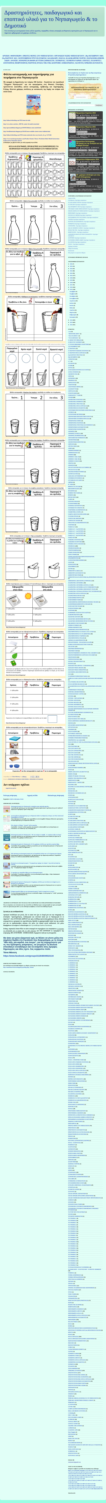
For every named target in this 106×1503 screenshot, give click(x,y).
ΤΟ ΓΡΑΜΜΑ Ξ (72, 1246)
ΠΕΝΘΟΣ (70, 1076)
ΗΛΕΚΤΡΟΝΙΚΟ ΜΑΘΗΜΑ (75, 767)
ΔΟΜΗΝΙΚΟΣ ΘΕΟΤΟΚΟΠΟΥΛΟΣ (77, 629)
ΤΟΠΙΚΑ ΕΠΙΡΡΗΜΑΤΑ (74, 1275)
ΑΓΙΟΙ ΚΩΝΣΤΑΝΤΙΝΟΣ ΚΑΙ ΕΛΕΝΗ (78, 369)
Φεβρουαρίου (73, 314)
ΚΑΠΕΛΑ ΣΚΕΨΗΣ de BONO (76, 833)
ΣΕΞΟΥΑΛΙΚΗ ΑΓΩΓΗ (74, 1153)
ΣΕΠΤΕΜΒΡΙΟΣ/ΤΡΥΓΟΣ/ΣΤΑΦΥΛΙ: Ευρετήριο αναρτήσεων (83, 217)
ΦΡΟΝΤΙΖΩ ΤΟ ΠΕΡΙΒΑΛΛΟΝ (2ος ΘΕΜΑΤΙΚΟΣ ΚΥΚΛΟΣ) (84, 1330)
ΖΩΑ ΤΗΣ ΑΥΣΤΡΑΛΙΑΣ (74, 754)
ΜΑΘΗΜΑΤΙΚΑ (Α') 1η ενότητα (76, 903)
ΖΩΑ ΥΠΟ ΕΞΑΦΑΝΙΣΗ (74, 759)
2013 (71, 322)
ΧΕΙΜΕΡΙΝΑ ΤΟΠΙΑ (73, 1355)
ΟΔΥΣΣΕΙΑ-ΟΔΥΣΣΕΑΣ (74, 986)
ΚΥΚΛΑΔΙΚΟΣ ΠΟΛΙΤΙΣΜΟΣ (76, 873)
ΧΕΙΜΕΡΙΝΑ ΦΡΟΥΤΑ (74, 1358)
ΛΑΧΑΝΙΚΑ (71, 886)
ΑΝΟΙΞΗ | (14, 61)
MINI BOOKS (72, 1434)
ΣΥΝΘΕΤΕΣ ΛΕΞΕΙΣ (74, 1189)
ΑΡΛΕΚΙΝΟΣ (71, 465)
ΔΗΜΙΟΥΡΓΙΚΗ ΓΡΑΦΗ (74, 575)
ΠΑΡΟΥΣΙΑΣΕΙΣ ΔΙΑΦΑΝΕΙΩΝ (76, 1053)
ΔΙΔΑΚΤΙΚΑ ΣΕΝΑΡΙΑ (74, 616)
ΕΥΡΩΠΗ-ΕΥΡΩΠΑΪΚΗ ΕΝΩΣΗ (77, 738)
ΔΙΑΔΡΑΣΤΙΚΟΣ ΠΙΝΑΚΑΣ (75, 595)
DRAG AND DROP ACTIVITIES (76, 1411)
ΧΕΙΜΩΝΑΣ (71, 1364)
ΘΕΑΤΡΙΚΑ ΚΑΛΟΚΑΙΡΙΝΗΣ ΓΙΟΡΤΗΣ (79, 786)
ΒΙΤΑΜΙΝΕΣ (71, 491)
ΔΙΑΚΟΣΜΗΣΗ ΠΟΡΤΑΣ (75, 597)
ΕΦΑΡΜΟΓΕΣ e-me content (75, 740)
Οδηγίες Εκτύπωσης (73, 248)
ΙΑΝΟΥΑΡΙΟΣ (72, 797)
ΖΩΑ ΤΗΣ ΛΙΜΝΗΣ (73, 757)
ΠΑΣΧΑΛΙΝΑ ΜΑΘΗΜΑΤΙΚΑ (76, 1066)
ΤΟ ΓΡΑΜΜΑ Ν (72, 1244)
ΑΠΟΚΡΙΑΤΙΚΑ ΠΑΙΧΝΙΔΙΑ (75, 423)
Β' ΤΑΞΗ (70, 484)
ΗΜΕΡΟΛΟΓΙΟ (72, 780)
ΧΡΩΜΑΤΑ (71, 1394)
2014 (71, 320)
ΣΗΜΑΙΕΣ (71, 1159)
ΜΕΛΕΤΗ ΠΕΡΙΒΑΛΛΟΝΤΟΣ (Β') (77, 914)
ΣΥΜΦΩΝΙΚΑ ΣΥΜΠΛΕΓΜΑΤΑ (77, 1181)
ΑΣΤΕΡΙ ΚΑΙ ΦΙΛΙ (73, 473)
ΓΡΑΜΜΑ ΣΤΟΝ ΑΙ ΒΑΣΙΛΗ (76, 544)
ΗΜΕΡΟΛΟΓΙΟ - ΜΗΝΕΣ (75, 782)
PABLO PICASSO (73, 1438)
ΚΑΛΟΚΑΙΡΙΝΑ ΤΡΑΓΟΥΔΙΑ (76, 820)
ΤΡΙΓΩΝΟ (71, 1281)
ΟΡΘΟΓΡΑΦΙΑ (72, 1001)
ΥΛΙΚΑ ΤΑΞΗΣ (72, 1294)
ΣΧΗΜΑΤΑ (71, 1200)
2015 (71, 289)
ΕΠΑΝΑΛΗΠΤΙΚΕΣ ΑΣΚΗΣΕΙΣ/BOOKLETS (80, 721)
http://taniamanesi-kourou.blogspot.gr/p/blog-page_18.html (18, 967)
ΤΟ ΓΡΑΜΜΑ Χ (72, 1263)
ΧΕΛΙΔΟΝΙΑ (71, 1366)
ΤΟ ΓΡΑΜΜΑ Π (72, 1250)
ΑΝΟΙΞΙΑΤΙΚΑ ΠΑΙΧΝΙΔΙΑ (75, 399)
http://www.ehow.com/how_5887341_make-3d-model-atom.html (21, 124)
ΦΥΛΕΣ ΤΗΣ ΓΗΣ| (44, 63)
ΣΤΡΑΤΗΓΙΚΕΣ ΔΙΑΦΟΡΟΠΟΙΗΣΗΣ (78, 1176)
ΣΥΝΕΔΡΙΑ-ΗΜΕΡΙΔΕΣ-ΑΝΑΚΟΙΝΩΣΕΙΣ (79, 1185)
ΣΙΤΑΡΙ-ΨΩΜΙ (72, 1161)
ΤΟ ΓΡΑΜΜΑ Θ (72, 1233)
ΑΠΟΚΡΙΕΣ (71, 431)
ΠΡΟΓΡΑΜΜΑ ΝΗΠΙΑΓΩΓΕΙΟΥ (77, 1111)
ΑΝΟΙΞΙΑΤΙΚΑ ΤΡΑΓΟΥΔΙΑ (75, 403)
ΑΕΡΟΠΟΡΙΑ (71, 378)
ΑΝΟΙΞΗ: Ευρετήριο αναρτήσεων (76, 219)
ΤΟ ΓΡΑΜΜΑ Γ (72, 1222)
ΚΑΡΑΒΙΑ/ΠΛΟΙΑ (73, 835)
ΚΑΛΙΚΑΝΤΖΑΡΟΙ (73, 816)
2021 (71, 275)
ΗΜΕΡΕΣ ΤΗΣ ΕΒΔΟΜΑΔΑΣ (76, 778)
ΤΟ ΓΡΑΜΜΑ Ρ (72, 1252)
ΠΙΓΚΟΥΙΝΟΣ (72, 1085)
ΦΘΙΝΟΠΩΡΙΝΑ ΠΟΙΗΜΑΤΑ (76, 1309)
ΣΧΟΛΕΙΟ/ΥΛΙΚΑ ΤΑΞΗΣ (75, 1204)
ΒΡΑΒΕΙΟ (70, 495)
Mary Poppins (71, 1432)
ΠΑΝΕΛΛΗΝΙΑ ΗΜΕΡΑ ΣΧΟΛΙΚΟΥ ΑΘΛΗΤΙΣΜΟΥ (82, 1033)
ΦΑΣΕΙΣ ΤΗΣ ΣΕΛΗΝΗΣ (75, 1304)
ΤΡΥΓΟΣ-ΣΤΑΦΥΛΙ (73, 1290)
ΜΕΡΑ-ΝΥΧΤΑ (72, 920)
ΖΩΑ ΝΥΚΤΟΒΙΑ (72, 746)
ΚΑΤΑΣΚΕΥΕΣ (72, 850)
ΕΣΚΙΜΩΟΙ (71, 729)
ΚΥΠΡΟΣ (70, 880)
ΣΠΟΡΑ (70, 1170)
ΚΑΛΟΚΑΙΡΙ (71, 818)
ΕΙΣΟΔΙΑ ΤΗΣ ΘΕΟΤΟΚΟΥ (75, 661)
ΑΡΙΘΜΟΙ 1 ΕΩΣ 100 (73, 459)
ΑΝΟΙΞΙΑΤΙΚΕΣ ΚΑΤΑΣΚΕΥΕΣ (76, 408)
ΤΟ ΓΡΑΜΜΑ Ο (72, 1248)
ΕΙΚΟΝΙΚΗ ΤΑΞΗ (73, 650)
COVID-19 (71, 1406)
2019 (71, 280)
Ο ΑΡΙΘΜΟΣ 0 (72, 963)
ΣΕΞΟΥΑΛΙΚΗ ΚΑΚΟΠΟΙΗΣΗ (76, 1155)
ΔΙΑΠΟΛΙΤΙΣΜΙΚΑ (73, 608)
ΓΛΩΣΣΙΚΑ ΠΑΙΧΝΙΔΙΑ (74, 539)
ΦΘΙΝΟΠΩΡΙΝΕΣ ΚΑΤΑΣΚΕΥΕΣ (77, 1317)
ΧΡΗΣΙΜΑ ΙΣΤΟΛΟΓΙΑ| (93, 63)
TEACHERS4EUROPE (74, 1442)
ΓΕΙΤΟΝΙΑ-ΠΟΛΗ (73, 501)
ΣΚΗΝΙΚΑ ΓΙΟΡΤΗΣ (74, 1164)
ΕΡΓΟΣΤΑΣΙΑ (72, 727)
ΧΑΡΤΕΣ (70, 1351)
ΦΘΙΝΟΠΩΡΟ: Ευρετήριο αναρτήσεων (77, 213)
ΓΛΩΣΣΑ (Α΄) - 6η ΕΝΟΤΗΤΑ (76, 533)
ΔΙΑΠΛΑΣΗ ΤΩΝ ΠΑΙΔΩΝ (75, 606)
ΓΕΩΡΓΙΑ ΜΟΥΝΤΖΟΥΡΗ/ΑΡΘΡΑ (77, 514)
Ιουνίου (72, 305)
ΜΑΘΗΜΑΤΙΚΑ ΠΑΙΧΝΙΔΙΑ (76, 907)
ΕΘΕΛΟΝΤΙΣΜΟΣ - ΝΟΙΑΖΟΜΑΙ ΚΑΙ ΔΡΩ (80, 642)
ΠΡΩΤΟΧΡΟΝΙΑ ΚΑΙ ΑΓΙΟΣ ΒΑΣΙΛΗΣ (78, 1132)
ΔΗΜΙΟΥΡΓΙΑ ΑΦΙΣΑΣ (74, 570)
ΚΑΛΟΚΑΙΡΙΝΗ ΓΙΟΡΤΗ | (76, 58)
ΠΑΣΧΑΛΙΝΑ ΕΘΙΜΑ (74, 1064)
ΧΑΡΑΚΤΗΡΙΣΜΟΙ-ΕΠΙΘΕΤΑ (76, 1349)
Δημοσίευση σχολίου (11, 788)
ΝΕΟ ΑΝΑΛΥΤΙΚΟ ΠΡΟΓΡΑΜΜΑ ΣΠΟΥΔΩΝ (80, 952)
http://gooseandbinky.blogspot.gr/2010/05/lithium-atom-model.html (22, 127)
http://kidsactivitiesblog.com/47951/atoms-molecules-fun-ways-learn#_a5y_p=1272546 (27, 135)
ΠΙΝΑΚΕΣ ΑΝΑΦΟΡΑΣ (74, 1091)
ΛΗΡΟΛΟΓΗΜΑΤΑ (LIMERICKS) (77, 893)
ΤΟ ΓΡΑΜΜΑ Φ (72, 1261)
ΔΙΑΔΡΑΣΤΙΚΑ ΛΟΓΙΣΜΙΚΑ (75, 582)
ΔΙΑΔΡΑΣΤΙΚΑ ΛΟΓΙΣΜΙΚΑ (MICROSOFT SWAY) (81, 589)
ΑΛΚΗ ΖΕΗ (71, 384)
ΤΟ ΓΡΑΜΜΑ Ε (72, 1227)
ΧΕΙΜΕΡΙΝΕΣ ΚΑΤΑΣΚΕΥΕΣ (76, 1362)
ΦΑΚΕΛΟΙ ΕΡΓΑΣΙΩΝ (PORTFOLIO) (78, 1300)
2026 (71, 264)
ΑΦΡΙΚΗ (70, 482)
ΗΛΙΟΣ (70, 769)
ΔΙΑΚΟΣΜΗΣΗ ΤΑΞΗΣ (74, 599)
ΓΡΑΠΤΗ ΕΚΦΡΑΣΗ (73, 550)
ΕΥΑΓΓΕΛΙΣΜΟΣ (73, 731)
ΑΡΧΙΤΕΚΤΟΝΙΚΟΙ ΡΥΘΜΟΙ (76, 471)
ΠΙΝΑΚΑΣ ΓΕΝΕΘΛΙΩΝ (74, 1087)
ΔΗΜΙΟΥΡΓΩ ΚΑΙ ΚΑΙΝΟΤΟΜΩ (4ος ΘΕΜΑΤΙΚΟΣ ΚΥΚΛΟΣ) (85, 577)
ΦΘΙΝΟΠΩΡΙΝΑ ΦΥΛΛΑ (75, 1313)
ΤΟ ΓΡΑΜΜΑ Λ (72, 1239)
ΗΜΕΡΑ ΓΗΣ (71, 774)
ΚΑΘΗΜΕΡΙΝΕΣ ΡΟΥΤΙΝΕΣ (76, 812)
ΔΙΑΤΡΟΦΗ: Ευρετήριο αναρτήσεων (77, 238)
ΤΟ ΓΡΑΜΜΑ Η (72, 1231)
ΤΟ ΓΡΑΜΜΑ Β (72, 1220)
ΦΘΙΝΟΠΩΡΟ (72, 1319)
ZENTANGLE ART (73, 1455)
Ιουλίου (72, 303)
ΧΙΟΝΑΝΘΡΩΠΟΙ (73, 1368)
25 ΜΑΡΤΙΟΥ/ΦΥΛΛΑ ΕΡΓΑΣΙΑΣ (77, 352)
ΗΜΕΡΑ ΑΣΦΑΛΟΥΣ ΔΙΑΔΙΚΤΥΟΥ (77, 771)
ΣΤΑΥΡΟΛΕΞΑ (72, 1172)
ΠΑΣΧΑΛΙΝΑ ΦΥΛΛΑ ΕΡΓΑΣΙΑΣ (77, 1070)
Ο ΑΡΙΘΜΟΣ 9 (72, 982)
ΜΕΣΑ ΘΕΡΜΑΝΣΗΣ (74, 924)
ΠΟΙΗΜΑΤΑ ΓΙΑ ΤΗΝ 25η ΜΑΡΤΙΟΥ (78, 1098)
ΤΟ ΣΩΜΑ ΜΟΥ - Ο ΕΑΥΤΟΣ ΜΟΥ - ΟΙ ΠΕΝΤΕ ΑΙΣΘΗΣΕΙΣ (84, 1269)
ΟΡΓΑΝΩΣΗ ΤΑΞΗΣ (73, 999)
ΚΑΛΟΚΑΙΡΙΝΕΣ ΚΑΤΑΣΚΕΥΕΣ (77, 825)
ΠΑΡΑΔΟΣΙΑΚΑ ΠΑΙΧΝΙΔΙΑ (76, 1039)
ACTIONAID (71, 1404)
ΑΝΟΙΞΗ (70, 397)
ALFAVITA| (79, 63)
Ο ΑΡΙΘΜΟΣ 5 (72, 973)
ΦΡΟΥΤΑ (70, 1332)
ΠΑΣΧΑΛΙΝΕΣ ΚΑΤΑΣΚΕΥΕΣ (76, 1072)
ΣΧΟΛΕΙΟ (71, 1202)
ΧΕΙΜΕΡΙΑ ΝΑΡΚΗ (73, 1353)
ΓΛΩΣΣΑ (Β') (71, 537)
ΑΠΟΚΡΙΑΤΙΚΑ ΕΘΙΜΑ (74, 420)
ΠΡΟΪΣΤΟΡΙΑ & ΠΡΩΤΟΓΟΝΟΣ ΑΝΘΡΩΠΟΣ (80, 1115)
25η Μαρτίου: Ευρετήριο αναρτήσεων (77, 200)
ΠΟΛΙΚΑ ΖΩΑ (72, 1102)
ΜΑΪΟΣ (70, 910)
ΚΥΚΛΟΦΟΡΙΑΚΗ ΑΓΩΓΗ (75, 878)
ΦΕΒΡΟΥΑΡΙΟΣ (72, 1306)
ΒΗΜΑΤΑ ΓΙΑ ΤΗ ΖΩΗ (74, 486)
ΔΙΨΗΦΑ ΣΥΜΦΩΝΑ (74, 625)
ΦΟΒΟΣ (70, 1326)
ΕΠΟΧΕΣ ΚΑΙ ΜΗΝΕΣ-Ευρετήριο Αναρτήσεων (80, 215)
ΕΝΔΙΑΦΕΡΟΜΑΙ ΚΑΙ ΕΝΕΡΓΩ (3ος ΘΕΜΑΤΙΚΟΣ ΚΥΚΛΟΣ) (84, 686)
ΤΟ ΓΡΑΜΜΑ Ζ (72, 1229)
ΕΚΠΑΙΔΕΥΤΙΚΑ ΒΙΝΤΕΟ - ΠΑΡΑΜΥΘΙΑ (79, 665)
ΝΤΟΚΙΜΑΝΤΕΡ (72, 960)
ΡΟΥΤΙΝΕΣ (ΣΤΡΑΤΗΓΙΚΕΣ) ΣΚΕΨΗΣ (78, 1140)
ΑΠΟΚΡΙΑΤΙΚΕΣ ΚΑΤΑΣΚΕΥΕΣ (77, 427)
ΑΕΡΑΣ (70, 376)
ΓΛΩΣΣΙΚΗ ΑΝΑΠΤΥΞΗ (75, 541)
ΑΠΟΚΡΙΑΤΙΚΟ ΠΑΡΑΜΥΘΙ (76, 429)
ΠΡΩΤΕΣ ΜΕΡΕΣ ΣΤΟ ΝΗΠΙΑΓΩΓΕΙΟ (78, 1125)
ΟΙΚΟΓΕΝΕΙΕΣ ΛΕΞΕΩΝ (75, 990)
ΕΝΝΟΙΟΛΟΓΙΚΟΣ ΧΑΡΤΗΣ (76, 694)
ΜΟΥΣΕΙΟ (71, 935)
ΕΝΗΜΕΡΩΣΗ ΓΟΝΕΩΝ (74, 689)
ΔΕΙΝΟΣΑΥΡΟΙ (72, 564)
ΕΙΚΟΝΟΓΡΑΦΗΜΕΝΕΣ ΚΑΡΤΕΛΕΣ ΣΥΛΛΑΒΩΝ (81, 655)
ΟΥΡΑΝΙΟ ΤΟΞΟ (72, 1003)
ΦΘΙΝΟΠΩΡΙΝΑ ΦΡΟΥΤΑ (75, 1311)
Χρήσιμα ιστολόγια (72, 246)
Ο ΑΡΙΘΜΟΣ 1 (72, 965)
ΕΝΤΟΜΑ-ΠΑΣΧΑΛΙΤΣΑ (75, 706)
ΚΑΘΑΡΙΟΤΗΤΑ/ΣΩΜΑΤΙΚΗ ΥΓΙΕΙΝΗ (78, 810)
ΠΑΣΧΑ (70, 1057)
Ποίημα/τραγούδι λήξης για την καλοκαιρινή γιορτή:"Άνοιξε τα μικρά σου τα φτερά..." (33, 891)
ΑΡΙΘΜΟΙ (71, 454)
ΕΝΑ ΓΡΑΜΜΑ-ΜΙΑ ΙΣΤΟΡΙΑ (76, 682)
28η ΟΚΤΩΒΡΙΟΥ (73, 357)
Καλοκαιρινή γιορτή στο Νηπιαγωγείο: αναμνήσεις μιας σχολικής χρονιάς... (30, 806)
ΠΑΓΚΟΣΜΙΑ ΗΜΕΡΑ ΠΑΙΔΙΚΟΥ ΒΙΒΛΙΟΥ (80, 1014)
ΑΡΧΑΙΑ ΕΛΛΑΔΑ (73, 469)
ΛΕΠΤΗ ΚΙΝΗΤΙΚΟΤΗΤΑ (75, 890)
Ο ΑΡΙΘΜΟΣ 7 (72, 977)
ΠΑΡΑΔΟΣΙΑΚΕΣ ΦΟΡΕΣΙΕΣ (76, 1041)
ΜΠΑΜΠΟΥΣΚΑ (72, 943)
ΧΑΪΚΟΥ (70, 1347)
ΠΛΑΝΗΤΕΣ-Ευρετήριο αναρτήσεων (77, 242)
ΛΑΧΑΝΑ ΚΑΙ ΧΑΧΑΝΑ (74, 884)
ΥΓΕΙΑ (70, 1292)
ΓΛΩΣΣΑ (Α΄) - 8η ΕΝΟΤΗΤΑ (76, 535)
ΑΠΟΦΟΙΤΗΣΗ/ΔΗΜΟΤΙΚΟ (76, 442)
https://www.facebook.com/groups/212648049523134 (28, 956)
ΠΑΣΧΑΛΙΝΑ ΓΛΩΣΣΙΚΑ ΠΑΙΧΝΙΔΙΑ (78, 1062)
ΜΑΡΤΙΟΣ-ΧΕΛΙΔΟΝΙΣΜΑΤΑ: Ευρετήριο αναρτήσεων (81, 221)
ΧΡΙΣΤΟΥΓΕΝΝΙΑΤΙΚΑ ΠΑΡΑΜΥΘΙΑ (78, 1377)
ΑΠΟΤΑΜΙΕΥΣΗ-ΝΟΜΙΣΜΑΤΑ (76, 437)
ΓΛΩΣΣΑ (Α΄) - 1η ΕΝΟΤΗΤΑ (76, 529)
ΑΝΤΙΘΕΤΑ (71, 412)
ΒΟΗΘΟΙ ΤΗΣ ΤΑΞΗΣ (74, 493)
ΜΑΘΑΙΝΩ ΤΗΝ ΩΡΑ (74, 897)
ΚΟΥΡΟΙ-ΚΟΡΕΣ (72, 869)
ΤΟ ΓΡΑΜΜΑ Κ (72, 1237)
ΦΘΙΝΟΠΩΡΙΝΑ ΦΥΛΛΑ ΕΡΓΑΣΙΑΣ (78, 1315)
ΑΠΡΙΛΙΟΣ (71, 444)
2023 (71, 271)
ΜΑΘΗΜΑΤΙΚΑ (72, 899)
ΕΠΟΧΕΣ (70, 723)
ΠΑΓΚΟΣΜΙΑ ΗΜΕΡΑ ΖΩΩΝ (76, 1009)
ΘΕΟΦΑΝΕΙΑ (72, 791)
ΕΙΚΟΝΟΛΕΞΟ (72, 657)
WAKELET (71, 1447)
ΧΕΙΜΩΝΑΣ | (60, 61)
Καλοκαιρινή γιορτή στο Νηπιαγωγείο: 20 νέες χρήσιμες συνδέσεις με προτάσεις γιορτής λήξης (35, 844)
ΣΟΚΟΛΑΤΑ (71, 1166)
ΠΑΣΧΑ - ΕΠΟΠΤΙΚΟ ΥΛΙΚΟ (76, 1060)
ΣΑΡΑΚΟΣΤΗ (72, 1149)
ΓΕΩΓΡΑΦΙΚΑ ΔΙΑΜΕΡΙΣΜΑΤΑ (77, 510)
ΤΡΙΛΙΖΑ (70, 1283)
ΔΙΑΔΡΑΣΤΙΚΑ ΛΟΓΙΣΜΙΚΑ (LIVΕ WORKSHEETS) (82, 587)
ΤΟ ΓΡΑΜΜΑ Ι (72, 1235)
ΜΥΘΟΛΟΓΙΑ (72, 948)
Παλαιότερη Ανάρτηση (56, 795)
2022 (71, 273)
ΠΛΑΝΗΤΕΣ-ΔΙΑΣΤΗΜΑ (75, 1094)
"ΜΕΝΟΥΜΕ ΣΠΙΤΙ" (74, 333)
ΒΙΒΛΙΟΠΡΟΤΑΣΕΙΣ (73, 488)
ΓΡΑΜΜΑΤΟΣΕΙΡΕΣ (73, 548)
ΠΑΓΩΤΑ (70, 1022)
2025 (71, 266)
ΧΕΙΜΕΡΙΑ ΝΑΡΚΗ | (74, 61)
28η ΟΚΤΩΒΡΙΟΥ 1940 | (94, 56)
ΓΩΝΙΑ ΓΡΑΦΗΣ (72, 554)
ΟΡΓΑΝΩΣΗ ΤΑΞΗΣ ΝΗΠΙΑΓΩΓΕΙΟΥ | (69, 56)
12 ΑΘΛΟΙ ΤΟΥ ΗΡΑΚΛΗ (74, 340)
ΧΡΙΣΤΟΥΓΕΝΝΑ (73, 1372)
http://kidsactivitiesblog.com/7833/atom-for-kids (16, 120)
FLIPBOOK (71, 1419)
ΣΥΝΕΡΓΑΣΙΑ (72, 1187)
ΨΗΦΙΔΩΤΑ (71, 1402)
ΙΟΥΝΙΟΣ (70, 803)
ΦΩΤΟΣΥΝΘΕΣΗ (73, 1345)
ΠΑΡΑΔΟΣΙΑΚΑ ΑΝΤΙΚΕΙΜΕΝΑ (77, 1037)
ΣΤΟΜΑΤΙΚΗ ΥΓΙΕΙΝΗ (74, 1174)
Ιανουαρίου (73, 317)
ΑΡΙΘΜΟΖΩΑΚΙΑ (73, 452)
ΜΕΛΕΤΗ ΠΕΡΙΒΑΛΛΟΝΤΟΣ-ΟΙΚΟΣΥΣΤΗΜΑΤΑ (81, 918)
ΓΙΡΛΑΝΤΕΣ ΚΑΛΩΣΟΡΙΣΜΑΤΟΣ (77, 522)
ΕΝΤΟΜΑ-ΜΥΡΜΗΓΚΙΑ (75, 704)
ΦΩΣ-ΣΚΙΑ (71, 1343)
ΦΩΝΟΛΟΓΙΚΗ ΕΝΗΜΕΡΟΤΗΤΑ (77, 1341)
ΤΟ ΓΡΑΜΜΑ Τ (72, 1256)
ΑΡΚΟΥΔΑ (71, 463)
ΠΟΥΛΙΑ (70, 1108)
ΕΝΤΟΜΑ (70, 696)
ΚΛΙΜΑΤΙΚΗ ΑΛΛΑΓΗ (74, 859)
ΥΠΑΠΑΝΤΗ (71, 1296)
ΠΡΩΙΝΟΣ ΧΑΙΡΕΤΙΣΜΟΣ (75, 1121)
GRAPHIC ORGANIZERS (75, 1425)
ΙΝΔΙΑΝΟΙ (71, 801)
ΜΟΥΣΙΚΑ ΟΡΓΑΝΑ (73, 937)
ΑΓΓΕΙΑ (70, 367)
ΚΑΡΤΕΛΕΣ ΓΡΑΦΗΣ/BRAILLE (76, 839)
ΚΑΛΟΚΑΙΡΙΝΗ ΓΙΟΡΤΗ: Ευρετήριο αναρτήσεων (80, 202)
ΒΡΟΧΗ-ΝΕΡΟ (72, 497)
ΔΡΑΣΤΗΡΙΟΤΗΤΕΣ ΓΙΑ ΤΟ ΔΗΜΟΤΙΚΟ (79, 633)
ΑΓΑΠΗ (70, 365)
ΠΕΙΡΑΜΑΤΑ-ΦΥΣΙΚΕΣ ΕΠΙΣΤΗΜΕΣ (18, 779)
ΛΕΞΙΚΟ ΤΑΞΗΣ (72, 888)
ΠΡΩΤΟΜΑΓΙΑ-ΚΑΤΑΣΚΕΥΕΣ (76, 1130)
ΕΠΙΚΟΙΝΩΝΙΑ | (68, 63)
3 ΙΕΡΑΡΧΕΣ (71, 359)
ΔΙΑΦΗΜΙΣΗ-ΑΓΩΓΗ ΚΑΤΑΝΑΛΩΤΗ (78, 612)
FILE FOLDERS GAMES (74, 1417)
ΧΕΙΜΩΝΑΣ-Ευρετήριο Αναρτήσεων (77, 223)
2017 (71, 284)
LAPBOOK (71, 1428)
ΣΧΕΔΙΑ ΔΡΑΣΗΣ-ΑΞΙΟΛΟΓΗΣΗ (77, 1193)
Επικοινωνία (71, 250)
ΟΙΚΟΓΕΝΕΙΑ (72, 988)
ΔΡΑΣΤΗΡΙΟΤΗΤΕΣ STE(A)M (76, 638)
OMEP (70, 1436)
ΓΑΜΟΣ (70, 499)
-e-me (69, 331)
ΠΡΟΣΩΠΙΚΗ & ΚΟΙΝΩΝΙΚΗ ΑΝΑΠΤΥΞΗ (80, 1119)
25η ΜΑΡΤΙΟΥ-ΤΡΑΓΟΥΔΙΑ (75, 355)
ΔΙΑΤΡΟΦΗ (71, 610)
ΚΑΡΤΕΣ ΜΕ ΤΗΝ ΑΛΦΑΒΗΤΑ (76, 844)
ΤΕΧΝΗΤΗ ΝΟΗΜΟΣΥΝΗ (75, 1216)
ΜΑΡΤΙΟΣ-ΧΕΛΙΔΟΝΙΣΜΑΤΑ (76, 912)
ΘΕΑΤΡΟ (70, 789)
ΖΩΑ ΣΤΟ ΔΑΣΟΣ (73, 752)
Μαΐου (71, 308)
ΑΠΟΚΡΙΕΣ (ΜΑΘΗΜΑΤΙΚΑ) (76, 435)
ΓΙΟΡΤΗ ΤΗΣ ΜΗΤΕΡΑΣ (75, 518)
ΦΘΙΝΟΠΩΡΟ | (16, 56)
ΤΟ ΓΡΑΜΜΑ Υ (72, 1258)
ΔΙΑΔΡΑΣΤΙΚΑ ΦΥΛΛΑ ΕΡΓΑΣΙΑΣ (77, 593)
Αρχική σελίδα (32, 795)
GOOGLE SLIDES (73, 1423)
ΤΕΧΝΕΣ (70, 1214)
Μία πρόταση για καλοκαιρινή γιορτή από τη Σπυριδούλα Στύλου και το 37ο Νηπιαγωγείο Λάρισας (36, 853)
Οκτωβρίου (73, 296)
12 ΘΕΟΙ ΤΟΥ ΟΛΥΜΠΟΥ (75, 342)
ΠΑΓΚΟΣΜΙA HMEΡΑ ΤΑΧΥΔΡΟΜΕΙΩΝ (79, 1020)
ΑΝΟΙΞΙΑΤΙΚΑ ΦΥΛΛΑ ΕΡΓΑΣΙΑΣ (77, 406)
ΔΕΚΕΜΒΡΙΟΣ (72, 566)
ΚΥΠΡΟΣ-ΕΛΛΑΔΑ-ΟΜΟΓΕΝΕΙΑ (77, 882)
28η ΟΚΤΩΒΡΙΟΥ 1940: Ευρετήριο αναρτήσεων (80, 206)
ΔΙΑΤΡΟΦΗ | (56, 63)
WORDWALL (72, 1451)
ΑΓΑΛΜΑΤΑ (71, 363)
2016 (71, 287)
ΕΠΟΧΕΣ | (87, 61)
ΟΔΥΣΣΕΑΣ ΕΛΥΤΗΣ (74, 984)
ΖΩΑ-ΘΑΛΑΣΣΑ (72, 761)
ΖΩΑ (69, 744)
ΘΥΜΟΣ (70, 795)
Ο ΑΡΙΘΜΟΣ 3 (72, 969)
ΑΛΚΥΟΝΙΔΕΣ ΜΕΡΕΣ (74, 386)
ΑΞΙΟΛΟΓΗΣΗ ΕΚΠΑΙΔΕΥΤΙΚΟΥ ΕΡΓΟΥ (79, 416)
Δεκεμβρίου (73, 291)
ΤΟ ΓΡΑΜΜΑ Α (72, 1218)
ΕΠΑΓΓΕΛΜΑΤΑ (72, 716)
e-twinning (71, 1413)
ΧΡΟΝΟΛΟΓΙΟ (72, 1387)
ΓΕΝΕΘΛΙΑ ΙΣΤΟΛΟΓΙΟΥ (75, 505)
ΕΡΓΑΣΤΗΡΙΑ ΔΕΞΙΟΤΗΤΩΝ (76, 725)
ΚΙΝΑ (69, 854)
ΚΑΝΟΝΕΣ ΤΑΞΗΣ (73, 829)
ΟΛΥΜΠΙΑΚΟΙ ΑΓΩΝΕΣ (74, 997)
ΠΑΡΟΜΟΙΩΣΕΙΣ (73, 1051)
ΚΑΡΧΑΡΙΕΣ (71, 846)
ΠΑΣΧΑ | (62, 58)
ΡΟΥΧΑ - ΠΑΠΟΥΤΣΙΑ (74, 1142)
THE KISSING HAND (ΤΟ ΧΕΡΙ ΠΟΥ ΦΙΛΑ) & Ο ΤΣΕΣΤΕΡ (84, 1445)
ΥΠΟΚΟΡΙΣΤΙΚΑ (73, 1298)
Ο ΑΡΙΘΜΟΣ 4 (72, 971)
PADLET (70, 1440)
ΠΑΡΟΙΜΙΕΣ (71, 1049)
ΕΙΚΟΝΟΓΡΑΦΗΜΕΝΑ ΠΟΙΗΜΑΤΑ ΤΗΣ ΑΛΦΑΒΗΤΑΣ (83, 653)
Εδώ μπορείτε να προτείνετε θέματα (76, 252)
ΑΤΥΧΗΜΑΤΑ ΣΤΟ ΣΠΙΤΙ (75, 480)
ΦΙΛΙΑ (70, 1324)
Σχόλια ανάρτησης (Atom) (16, 799)
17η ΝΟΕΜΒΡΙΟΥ (73, 346)
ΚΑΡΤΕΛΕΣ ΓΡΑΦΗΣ (74, 837)
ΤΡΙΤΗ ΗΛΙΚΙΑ (72, 1285)
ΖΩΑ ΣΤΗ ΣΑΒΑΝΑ (73, 748)
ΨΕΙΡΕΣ (70, 1396)
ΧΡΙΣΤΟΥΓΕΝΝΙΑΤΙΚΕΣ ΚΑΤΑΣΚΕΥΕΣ (79, 1381)
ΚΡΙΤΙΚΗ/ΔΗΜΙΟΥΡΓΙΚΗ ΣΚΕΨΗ (77, 871)
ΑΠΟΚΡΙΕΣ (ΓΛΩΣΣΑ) (74, 433)
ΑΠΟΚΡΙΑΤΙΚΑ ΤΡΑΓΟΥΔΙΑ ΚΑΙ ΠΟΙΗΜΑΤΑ (80, 425)
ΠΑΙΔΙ (70, 1024)
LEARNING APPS (73, 1430)
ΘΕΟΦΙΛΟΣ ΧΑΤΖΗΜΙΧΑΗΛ (76, 793)
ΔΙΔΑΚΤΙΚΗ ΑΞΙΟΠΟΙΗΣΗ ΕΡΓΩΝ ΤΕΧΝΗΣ (80, 621)
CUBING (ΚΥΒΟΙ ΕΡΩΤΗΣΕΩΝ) (77, 1408)
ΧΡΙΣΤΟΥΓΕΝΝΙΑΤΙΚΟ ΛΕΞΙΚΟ (77, 1385)
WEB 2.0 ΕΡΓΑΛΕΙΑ (73, 1449)
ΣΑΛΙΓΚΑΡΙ (71, 1147)
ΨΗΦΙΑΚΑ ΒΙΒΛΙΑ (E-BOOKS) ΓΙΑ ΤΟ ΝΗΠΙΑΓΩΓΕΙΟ (83, 1398)
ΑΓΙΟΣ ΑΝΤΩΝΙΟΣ (73, 372)
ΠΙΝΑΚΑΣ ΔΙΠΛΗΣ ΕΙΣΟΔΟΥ (76, 1089)
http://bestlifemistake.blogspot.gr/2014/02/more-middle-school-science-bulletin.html (26, 131)
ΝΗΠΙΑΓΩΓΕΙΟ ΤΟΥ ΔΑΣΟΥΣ (76, 954)
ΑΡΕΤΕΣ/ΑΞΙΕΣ (72, 446)
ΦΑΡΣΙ (70, 1302)
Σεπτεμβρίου (73, 298)
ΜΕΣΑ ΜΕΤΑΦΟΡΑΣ (73, 926)
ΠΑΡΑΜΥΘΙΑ (72, 1043)
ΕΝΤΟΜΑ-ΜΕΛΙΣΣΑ (74, 702)
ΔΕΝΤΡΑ (70, 568)
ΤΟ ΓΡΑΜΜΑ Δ (72, 1224)
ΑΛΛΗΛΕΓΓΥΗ (72, 389)
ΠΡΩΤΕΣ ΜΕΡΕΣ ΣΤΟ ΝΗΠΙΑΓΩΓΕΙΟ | (38, 56)
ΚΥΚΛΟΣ (70, 876)
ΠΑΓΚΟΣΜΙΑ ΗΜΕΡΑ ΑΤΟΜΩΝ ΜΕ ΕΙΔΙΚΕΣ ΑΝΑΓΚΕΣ (83, 1005)
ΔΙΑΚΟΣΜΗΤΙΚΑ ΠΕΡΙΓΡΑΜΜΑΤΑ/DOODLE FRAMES (83, 602)
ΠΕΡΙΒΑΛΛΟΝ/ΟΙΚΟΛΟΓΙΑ (75, 1079)
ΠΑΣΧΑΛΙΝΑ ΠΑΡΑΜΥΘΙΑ (75, 1068)
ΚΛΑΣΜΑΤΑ (71, 856)
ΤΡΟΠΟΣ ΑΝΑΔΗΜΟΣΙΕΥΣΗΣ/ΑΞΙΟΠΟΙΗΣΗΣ (81, 1287)
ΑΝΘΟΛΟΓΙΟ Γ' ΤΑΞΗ (74, 395)
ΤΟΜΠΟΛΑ (71, 1273)
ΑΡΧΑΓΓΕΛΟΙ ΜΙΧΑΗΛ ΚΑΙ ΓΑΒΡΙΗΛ (78, 467)
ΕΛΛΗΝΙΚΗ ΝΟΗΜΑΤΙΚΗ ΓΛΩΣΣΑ (78, 676)
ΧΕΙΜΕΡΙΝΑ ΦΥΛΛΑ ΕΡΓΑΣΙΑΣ (77, 1360)
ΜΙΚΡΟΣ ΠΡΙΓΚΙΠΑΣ (74, 931)
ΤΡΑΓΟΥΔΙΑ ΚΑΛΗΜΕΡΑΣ (75, 1279)
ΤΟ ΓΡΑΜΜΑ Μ (72, 1241)
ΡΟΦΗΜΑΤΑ (71, 1144)
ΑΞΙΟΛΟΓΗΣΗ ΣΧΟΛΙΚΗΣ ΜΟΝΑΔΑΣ (78, 418)
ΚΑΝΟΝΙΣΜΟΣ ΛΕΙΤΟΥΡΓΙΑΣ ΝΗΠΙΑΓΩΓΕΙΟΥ (81, 831)
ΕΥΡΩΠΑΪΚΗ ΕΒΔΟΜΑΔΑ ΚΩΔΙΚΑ (78, 735)
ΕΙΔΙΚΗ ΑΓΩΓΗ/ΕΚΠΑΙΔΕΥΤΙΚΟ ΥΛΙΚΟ (79, 644)
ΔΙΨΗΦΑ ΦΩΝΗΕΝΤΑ (74, 627)
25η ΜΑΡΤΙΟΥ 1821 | (10, 58)
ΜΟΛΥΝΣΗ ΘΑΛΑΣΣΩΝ (74, 933)
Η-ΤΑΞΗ (70, 765)
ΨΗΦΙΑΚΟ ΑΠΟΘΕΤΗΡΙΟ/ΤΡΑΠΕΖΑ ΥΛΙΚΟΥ (80, 1400)
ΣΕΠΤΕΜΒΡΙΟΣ (72, 1157)
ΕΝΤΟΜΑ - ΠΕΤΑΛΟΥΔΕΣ (75, 698)
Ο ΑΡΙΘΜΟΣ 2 (72, 967)
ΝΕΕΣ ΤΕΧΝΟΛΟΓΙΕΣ (74, 950)
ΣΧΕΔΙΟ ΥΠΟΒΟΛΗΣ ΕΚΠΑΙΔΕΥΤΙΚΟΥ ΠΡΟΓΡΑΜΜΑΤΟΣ (84, 1198)
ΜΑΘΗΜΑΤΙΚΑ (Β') (73, 905)
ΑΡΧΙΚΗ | (6, 56)
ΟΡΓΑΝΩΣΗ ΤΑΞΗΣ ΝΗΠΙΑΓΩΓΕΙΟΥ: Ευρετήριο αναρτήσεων (83, 209)
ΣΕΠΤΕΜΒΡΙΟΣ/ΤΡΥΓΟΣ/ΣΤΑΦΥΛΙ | (32, 58)
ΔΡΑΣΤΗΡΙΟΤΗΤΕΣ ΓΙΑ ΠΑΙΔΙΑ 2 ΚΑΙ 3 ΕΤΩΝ (81, 631)
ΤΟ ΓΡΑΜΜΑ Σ (72, 1254)
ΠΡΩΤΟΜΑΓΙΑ (72, 1127)
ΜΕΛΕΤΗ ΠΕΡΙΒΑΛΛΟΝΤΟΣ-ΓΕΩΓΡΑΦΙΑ (80, 916)
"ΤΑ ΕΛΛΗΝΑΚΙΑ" (73, 338)
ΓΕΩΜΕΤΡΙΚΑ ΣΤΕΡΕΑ (74, 512)
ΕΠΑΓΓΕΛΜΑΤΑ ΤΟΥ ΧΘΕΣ (76, 718)
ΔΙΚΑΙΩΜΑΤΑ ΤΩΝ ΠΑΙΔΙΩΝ (76, 623)
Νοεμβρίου (72, 293)
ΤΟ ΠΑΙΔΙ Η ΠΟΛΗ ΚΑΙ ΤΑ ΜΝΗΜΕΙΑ (78, 1267)
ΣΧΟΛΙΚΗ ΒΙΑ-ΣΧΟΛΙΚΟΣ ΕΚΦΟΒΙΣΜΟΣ (80, 1206)
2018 (71, 282)
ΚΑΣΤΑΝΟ (71, 848)
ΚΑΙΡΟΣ (70, 814)
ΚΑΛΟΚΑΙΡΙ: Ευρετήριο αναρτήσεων (77, 204)
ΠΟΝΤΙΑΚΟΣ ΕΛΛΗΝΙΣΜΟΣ (76, 1104)
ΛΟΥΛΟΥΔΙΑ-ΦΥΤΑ (73, 895)
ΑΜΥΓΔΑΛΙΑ (71, 391)
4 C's (69, 361)
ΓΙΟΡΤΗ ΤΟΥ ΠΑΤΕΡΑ (74, 520)
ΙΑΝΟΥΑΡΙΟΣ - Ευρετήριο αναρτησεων (77, 226)
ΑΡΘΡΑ (70, 448)
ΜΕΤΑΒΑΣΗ (71, 929)
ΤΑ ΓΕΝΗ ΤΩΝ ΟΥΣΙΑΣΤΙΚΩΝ (76, 1212)
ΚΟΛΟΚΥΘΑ (71, 863)
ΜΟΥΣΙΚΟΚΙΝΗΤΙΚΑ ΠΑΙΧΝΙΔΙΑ (77, 941)
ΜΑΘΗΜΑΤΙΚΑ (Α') (73, 901)
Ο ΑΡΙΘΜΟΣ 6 (72, 975)
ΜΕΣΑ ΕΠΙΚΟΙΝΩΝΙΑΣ (74, 922)
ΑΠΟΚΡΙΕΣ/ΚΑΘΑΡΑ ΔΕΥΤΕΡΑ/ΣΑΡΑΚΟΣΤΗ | (37, 61)
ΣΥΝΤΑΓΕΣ (71, 1191)
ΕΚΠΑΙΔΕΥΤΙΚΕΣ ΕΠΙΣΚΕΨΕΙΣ (77, 670)
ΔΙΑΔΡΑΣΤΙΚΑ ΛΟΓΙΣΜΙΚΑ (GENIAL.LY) (79, 585)
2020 (71, 278)
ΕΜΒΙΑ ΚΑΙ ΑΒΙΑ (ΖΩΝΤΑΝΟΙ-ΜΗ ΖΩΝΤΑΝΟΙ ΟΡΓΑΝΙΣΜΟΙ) (85, 678)
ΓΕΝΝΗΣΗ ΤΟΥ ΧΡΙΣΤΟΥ (75, 507)
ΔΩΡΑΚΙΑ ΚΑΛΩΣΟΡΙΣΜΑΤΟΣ (76, 640)
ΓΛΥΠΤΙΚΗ (71, 524)
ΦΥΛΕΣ (70, 1334)
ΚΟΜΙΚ (70, 865)
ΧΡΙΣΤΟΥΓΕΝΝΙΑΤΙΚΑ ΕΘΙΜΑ (76, 1374)
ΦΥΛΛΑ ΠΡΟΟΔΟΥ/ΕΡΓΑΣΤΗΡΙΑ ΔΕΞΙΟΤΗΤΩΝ (81, 1338)
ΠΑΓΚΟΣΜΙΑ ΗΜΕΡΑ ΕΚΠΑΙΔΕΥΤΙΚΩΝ (79, 1007)
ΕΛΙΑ (69, 674)
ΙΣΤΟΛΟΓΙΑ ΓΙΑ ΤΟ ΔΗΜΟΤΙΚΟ (77, 805)
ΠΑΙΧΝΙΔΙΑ (71, 1030)
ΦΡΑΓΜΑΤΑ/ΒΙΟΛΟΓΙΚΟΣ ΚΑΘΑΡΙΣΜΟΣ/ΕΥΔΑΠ (82, 1328)
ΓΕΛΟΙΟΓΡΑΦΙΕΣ (73, 503)
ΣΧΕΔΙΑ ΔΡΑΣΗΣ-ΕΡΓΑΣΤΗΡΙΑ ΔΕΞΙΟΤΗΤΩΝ (81, 1195)
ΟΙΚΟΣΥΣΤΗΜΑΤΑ (73, 992)
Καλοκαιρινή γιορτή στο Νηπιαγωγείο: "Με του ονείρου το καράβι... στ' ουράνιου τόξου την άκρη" (36, 834)
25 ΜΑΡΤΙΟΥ (71, 348)
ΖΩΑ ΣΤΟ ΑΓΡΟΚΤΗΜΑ (75, 750)
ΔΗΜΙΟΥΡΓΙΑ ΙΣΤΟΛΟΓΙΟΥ (76, 573)
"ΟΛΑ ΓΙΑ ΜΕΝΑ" (73, 335)
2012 (71, 324)
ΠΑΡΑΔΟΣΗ (71, 1035)
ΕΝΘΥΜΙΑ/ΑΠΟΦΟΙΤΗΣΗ (75, 692)
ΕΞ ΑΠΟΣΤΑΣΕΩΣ (73, 714)
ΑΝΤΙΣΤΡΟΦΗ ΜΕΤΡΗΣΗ (75, 414)
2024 (71, 268)
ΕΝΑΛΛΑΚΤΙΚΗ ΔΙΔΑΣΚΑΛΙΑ (76, 684)
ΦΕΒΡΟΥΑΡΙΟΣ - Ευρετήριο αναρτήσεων (78, 232)
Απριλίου (72, 310)
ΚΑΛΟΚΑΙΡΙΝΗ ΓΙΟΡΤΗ (75, 827)
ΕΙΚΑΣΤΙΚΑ (71, 646)
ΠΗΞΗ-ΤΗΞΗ (72, 1083)
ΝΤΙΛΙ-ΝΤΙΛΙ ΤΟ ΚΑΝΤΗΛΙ (75, 958)
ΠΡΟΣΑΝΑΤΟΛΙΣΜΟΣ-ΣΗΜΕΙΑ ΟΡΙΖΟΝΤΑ (80, 1117)
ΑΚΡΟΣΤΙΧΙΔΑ (72, 382)
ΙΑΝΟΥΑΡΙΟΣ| (8, 63)
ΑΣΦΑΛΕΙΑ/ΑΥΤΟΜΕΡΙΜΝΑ (76, 476)
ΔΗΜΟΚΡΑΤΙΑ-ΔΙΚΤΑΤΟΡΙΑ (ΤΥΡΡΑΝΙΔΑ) (80, 580)
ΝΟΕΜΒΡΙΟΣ (72, 956)
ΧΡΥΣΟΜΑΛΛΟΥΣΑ (73, 1391)
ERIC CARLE (72, 1415)
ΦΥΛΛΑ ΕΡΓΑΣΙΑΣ (73, 1336)
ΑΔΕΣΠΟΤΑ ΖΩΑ (73, 374)
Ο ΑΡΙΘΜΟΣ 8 (72, 980)
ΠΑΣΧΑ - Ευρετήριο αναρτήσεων (76, 244)
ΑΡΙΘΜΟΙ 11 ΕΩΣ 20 (73, 461)
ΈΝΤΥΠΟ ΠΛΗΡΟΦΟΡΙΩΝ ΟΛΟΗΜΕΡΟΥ (79, 712)
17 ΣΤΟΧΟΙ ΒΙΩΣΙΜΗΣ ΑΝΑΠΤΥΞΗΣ (78, 344)
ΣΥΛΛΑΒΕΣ (71, 1178)
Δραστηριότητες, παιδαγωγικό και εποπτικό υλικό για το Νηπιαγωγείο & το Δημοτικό (50, 19)
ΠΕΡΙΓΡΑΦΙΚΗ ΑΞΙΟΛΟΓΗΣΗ (76, 1081)
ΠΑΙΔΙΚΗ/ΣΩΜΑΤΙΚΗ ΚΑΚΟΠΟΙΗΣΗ (78, 1026)
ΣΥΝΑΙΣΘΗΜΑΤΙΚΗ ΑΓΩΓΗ (76, 1183)
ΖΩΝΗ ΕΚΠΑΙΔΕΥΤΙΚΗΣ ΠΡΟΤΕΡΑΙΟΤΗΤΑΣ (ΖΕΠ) (82, 763)
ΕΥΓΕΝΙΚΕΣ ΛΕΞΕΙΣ (74, 733)
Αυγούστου (73, 301)
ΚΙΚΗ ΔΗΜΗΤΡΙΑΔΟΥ (74, 852)
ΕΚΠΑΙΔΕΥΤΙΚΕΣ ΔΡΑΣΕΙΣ (75, 667)
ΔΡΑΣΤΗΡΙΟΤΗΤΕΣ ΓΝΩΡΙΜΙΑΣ (77, 636)
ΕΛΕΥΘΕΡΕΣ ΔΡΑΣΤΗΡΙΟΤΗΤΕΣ (77, 672)
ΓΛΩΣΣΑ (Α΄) (71, 527)
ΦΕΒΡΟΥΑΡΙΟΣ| (21, 63)
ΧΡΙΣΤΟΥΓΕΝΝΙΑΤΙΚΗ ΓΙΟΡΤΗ (77, 1383)
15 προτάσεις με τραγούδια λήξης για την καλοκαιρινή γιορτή (26, 872)
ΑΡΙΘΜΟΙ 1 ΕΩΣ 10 (73, 456)
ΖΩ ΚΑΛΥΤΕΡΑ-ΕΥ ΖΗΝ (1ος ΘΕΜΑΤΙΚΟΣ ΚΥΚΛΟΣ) (82, 742)
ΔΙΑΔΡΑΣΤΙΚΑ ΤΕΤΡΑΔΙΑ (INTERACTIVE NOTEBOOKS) (84, 591)
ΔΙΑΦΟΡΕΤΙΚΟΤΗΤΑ (74, 614)
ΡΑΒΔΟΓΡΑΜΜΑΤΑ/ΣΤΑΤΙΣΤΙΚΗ (77, 1134)
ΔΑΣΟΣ (70, 562)
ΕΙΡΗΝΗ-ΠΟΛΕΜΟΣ (74, 659)
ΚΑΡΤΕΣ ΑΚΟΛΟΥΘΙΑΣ (74, 842)
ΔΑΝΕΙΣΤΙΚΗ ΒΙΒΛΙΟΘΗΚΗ (76, 560)
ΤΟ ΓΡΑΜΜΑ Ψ (72, 1265)
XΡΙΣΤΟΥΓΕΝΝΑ (73, 1453)
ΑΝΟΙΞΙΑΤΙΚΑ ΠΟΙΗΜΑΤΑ (75, 401)
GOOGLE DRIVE (73, 1421)
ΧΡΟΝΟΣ (70, 1389)
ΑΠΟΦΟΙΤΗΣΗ (72, 440)
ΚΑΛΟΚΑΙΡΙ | (53, 58)
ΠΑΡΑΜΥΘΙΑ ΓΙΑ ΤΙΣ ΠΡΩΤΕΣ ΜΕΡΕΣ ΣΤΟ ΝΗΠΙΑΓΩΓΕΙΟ (85, 1045)
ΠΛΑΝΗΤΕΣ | (96, 61)
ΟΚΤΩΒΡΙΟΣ (71, 994)
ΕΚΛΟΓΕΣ (71, 663)
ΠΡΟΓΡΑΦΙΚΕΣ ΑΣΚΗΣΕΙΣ (75, 1113)
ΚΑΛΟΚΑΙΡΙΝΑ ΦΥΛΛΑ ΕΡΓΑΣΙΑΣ (77, 822)
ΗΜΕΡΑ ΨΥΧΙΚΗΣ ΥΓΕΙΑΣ (75, 776)
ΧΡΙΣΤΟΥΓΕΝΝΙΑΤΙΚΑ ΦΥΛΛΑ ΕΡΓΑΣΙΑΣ (80, 1379)
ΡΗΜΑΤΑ (70, 1136)
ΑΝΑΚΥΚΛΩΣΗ (72, 393)
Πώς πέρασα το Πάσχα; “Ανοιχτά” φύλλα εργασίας (24, 825)
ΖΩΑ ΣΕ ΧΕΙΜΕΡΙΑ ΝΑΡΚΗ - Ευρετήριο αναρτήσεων (81, 228)
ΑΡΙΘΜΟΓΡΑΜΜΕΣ (73, 450)
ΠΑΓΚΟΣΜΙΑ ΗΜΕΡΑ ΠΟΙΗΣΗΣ (77, 1016)
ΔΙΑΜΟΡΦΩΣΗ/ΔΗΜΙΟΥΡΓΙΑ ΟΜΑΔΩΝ (79, 604)
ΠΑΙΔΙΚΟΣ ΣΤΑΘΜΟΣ (74, 1028)
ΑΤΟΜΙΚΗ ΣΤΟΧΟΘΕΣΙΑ (75, 478)
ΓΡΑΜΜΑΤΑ (71, 546)
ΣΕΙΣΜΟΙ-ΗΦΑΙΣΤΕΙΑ (74, 1151)
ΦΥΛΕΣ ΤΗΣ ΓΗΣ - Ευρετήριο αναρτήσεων (78, 230)
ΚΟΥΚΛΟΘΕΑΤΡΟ (73, 867)
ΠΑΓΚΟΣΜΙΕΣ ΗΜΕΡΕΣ (75, 1018)
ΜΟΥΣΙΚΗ (71, 939)
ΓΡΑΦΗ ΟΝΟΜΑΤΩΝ (74, 552)
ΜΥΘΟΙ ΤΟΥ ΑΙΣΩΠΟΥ (74, 946)
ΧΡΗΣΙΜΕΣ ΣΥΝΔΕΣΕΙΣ (36, 779)
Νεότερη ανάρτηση (10, 795)
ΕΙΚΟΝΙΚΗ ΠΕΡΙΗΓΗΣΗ (75, 648)
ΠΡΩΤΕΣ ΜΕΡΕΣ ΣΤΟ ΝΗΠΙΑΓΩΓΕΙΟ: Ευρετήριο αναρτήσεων (84, 211)
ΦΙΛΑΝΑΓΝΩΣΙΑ (73, 1321)
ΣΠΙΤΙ (70, 1168)
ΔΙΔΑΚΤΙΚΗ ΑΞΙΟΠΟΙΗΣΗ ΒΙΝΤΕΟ (78, 619)
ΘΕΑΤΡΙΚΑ (71, 784)
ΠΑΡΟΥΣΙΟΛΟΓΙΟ (73, 1055)
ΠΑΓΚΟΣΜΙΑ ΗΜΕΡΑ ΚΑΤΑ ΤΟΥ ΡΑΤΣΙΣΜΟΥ (81, 1011)
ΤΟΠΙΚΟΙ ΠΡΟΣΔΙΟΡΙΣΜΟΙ (76, 1277)
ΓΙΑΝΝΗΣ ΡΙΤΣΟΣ (73, 516)
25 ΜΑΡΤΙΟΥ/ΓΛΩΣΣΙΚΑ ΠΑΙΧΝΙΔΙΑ (78, 350)
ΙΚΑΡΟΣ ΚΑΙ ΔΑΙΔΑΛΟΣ (75, 799)
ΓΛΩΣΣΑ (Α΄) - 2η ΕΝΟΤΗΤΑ (76, 531)
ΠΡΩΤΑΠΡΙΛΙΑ (72, 1123)
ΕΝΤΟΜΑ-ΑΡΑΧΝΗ (73, 700)
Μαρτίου (72, 312)
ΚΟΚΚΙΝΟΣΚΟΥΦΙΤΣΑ (74, 861)
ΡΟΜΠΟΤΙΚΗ (72, 1138)
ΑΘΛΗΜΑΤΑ (71, 380)
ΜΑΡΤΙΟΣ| (32, 63)
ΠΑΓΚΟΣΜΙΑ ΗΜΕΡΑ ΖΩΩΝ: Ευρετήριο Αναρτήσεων (81, 240)
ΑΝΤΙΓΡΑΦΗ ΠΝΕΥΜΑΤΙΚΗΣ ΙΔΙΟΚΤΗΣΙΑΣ (80, 410)
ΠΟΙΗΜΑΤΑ (71, 1096)
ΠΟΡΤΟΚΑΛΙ (72, 1106)
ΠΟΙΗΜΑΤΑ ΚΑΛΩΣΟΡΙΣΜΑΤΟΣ (77, 1100)
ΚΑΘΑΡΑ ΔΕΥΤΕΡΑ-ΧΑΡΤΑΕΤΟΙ (77, 808)
